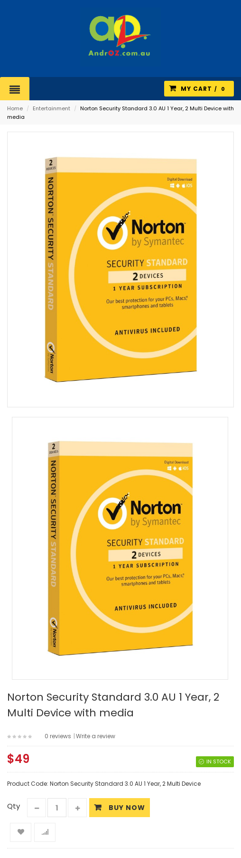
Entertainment (51, 108)
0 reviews (58, 736)
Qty (13, 806)
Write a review (95, 736)
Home (15, 108)
